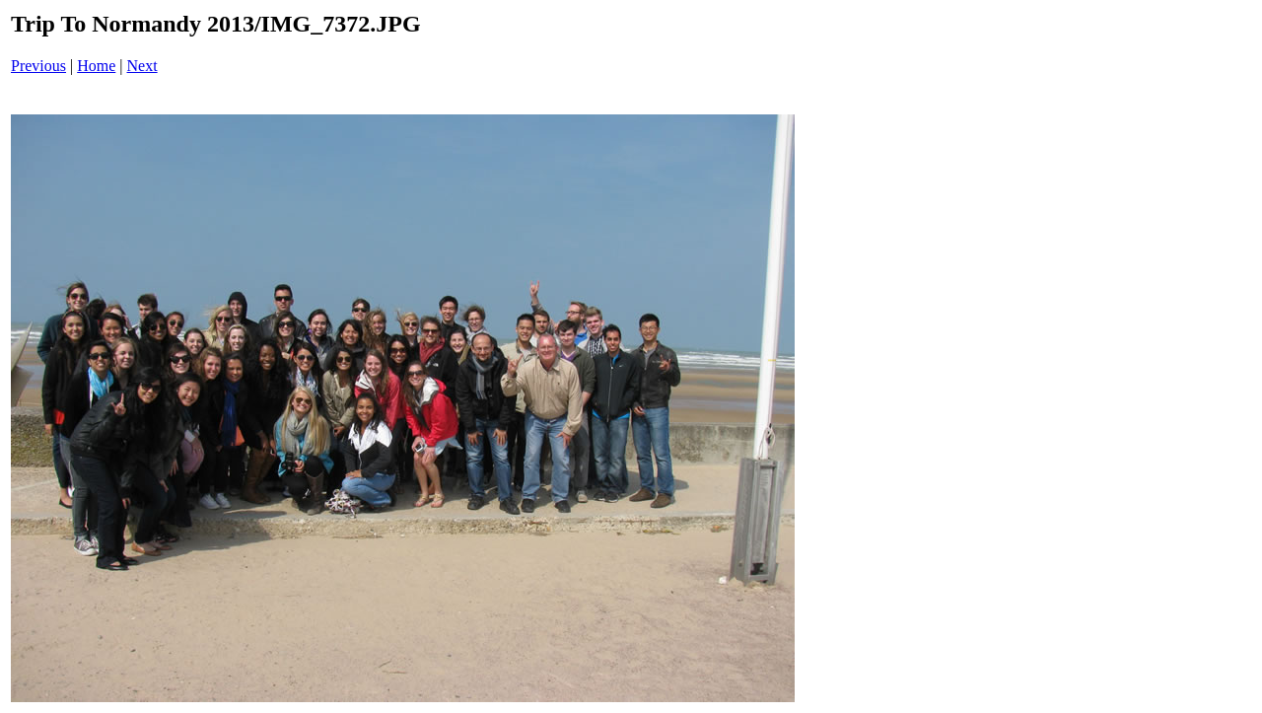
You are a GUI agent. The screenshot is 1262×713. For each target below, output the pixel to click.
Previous (38, 65)
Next (142, 65)
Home (96, 65)
